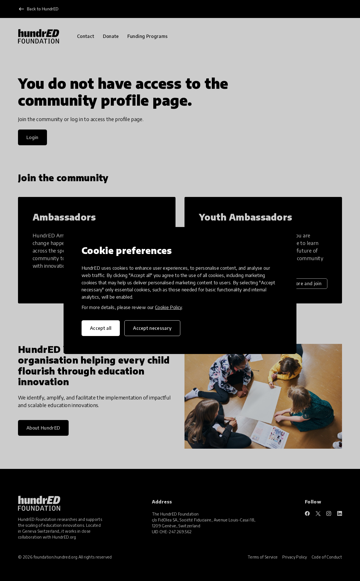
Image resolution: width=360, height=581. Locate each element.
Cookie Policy (168, 307)
